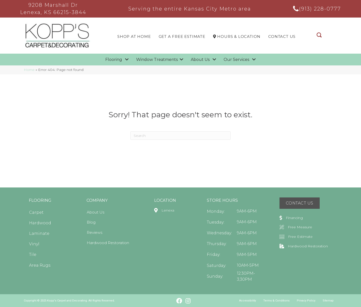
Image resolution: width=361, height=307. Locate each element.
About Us (95, 212)
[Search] (180, 135)
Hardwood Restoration (108, 242)
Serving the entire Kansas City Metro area (189, 9)
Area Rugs (39, 265)
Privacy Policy (306, 300)
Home (29, 70)
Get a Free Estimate (182, 36)
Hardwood (40, 223)
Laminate (39, 233)
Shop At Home (134, 36)
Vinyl (34, 244)
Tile (32, 254)
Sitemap (328, 300)
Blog (91, 222)
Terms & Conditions (276, 300)
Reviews (94, 232)
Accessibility (247, 300)
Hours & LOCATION (236, 36)
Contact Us (282, 36)
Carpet (36, 212)
